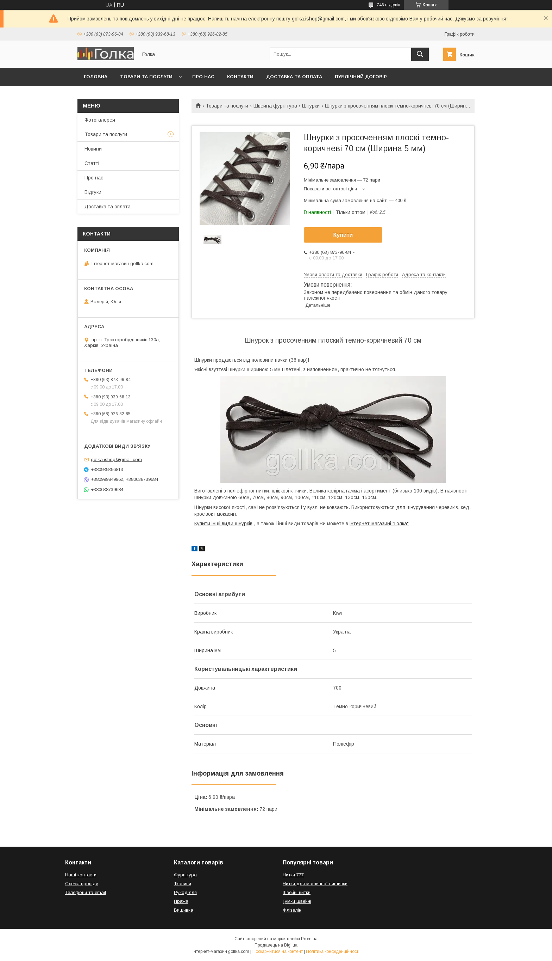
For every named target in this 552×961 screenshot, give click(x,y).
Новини (93, 149)
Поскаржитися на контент (277, 951)
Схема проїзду (81, 883)
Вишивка (183, 910)
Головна (95, 76)
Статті (91, 163)
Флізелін (292, 910)
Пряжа (181, 901)
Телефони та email (85, 892)
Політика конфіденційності (332, 951)
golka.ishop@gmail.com (116, 459)
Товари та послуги (146, 76)
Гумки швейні (297, 901)
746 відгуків (388, 4)
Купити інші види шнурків (223, 523)
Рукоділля (185, 892)
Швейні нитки (296, 892)
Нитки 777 (293, 874)
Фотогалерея (99, 120)
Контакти (240, 76)
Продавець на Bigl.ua (276, 945)
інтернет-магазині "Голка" (379, 523)
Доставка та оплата (294, 76)
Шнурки (311, 106)
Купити (343, 235)
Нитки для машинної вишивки (315, 883)
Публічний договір (361, 76)
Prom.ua (309, 938)
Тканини (182, 883)
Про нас (203, 76)
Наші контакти (80, 874)
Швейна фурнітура (275, 106)
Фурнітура (185, 874)
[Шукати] (420, 54)
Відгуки (92, 192)
